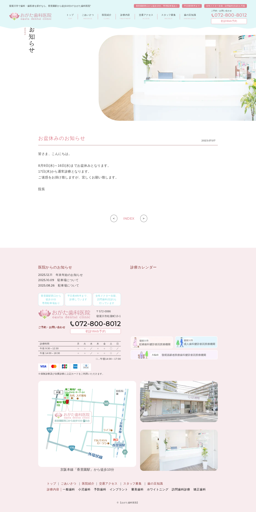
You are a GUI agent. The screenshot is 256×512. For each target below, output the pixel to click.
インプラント (119, 489)
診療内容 (53, 489)
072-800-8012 (231, 15)
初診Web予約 (229, 21)
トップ (51, 483)
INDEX (128, 218)
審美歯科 (137, 489)
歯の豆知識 (155, 483)
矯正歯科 (199, 489)
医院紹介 (88, 483)
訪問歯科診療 (181, 489)
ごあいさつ (68, 483)
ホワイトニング (157, 489)
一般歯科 (69, 489)
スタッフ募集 (132, 483)
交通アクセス (108, 483)
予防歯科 (100, 489)
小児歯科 (84, 489)
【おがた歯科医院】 (129, 502)
